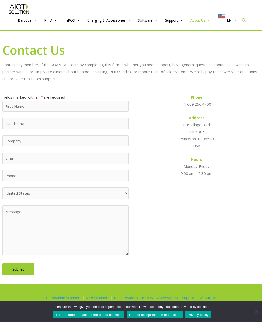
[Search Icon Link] (244, 21)
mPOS (72, 20)
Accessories (167, 297)
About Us (200, 20)
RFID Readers (126, 297)
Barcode (27, 20)
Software (148, 20)
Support (174, 20)
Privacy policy (198, 315)
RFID (50, 20)
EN (232, 20)
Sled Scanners (98, 297)
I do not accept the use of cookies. (154, 315)
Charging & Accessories (109, 20)
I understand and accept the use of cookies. (88, 315)
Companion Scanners (64, 297)
